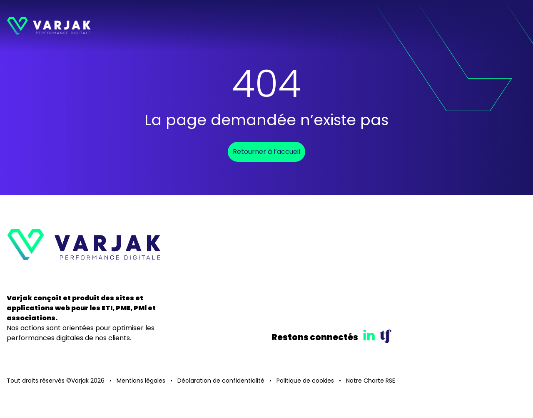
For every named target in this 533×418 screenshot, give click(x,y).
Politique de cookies (305, 380)
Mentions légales (141, 380)
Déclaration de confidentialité (220, 380)
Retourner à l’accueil (266, 151)
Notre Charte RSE (370, 380)
